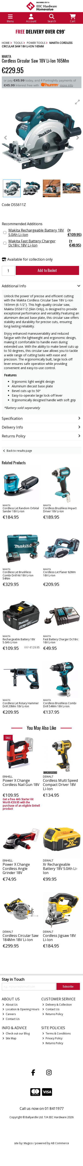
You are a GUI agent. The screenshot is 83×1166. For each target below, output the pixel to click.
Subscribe (68, 986)
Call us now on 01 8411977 (42, 1108)
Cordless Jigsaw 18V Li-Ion (59, 937)
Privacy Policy (52, 1038)
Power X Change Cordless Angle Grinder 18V (16, 868)
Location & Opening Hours (20, 1009)
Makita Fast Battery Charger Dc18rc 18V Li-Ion (44, 243)
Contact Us (10, 1019)
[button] (77, 102)
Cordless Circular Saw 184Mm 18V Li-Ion (20, 937)
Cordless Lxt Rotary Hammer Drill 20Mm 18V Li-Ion (21, 704)
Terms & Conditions (56, 1033)
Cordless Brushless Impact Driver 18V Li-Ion (60, 509)
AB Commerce (60, 1143)
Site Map (9, 1038)
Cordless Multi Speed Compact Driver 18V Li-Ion (60, 784)
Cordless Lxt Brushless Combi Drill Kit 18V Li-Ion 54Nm (18, 575)
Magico (28, 1143)
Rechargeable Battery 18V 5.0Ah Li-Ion (19, 640)
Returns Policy (52, 1014)
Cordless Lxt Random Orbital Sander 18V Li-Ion (21, 509)
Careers (9, 1014)
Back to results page (19, 451)
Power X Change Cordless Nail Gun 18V (21, 782)
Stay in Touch (13, 979)
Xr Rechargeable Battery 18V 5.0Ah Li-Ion (60, 868)
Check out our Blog (16, 1033)
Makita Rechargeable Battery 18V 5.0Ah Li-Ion (44, 232)
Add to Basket (47, 270)
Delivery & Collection (57, 1004)
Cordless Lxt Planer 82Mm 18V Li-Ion (59, 573)
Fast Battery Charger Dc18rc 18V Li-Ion (60, 640)
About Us (9, 1004)
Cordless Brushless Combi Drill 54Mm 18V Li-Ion (59, 704)
